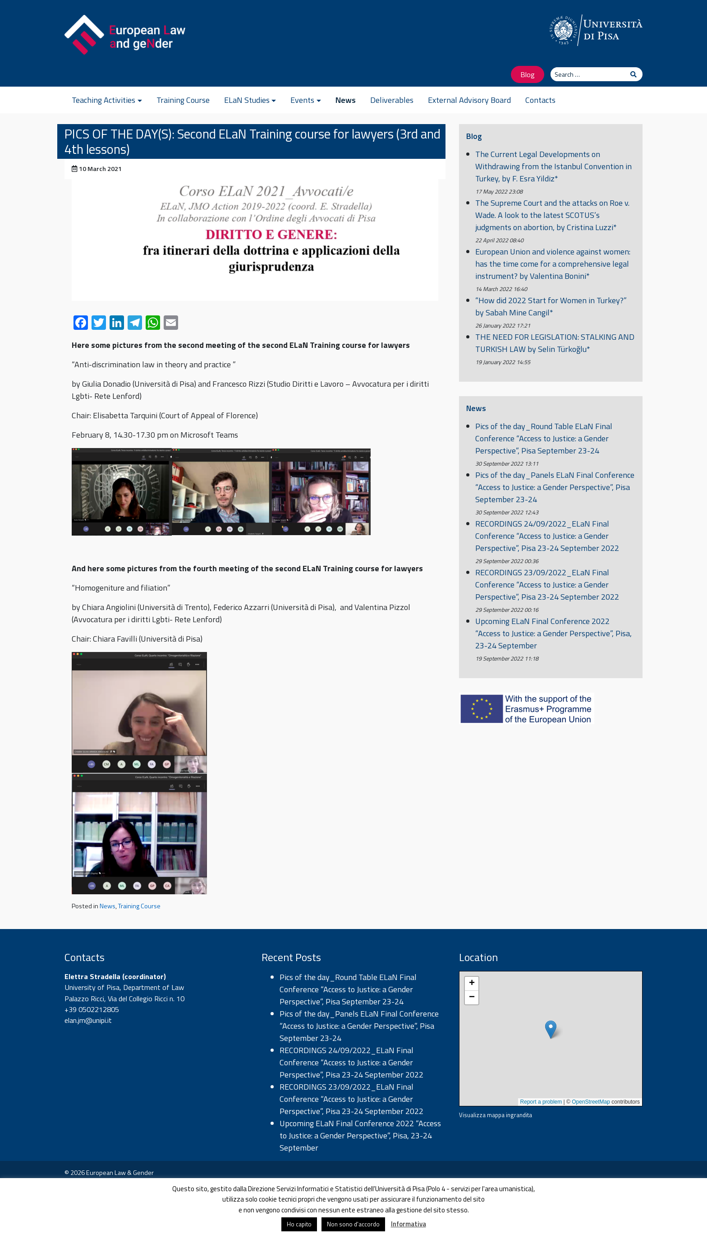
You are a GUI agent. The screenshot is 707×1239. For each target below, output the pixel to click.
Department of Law (153, 987)
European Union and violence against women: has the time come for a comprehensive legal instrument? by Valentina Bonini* (552, 263)
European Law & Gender (120, 1173)
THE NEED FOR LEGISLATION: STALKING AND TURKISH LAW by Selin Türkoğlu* (554, 343)
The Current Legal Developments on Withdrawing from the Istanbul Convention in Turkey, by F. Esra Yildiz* (553, 166)
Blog (527, 74)
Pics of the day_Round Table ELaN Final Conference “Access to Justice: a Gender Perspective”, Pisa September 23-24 (543, 438)
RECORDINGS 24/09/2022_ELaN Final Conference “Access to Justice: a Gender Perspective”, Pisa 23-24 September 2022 (547, 536)
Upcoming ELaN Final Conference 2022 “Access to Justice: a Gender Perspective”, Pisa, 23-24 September (553, 633)
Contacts (540, 100)
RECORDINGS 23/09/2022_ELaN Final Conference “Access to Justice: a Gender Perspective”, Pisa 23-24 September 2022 (547, 584)
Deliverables (391, 100)
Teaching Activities (103, 100)
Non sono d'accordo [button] (353, 1224)
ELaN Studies (247, 100)
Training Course (183, 100)
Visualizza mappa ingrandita (495, 1114)
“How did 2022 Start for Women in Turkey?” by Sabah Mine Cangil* (551, 306)
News (345, 100)
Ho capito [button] (299, 1224)
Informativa (408, 1224)
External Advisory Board (469, 100)
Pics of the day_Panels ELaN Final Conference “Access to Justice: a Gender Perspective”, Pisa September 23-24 (554, 487)
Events (302, 100)
